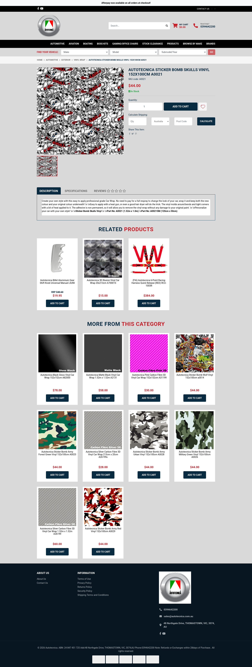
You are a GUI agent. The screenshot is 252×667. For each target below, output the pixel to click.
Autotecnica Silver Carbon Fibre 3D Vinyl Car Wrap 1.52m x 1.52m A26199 (57, 531)
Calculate (206, 121)
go (211, 52)
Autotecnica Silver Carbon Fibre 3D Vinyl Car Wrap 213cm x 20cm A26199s (103, 454)
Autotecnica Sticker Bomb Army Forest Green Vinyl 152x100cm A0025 (57, 453)
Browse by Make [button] (192, 43)
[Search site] (167, 25)
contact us (203, 9)
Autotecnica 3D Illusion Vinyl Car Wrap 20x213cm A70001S (103, 281)
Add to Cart (181, 106)
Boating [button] (88, 43)
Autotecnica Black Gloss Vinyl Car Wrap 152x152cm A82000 (57, 376)
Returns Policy (84, 587)
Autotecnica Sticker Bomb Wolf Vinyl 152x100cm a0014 (194, 376)
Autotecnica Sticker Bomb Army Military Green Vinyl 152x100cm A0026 (195, 454)
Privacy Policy (84, 583)
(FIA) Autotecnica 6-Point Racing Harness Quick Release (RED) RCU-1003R (148, 283)
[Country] (160, 121)
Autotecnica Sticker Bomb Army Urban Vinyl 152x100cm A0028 (149, 453)
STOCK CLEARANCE (152, 43)
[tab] (49, 191)
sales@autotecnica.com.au (178, 616)
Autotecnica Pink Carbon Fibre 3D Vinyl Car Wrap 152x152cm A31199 (149, 376)
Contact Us (42, 583)
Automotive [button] (57, 43)
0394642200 (207, 26)
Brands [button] (210, 43)
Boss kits (102, 43)
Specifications (76, 191)
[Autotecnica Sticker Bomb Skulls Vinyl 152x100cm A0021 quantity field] (145, 107)
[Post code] (183, 121)
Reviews (110, 191)
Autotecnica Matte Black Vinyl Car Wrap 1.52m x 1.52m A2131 (103, 376)
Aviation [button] (74, 43)
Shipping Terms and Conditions (93, 595)
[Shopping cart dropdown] (180, 26)
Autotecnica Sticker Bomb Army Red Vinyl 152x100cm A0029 (103, 530)
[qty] (137, 121)
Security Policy (84, 591)
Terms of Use (84, 579)
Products (173, 43)
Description (49, 191)
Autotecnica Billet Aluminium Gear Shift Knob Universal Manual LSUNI (57, 281)
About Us (41, 579)
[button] (203, 107)
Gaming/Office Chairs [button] (125, 43)
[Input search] (136, 25)
